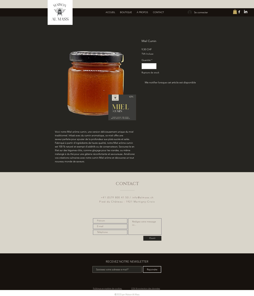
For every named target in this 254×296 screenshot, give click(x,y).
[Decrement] (144, 66)
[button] (235, 11)
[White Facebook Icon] (239, 12)
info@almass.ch (143, 197)
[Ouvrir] (152, 238)
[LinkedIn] (246, 12)
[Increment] (154, 66)
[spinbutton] (149, 66)
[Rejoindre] (152, 269)
